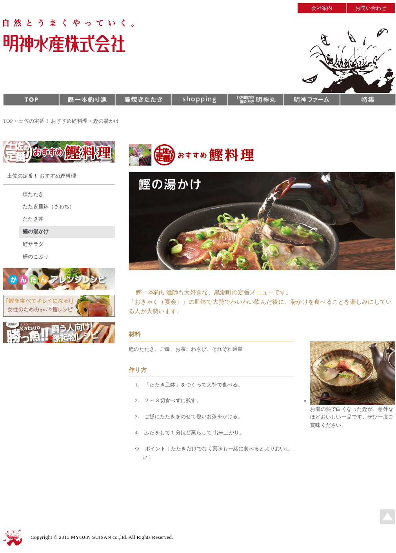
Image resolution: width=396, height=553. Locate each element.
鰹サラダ (33, 244)
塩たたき (33, 194)
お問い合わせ (371, 8)
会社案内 (321, 8)
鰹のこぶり (36, 256)
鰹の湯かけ (36, 231)
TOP (8, 121)
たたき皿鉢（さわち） (49, 206)
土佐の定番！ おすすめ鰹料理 (52, 121)
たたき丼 (33, 219)
